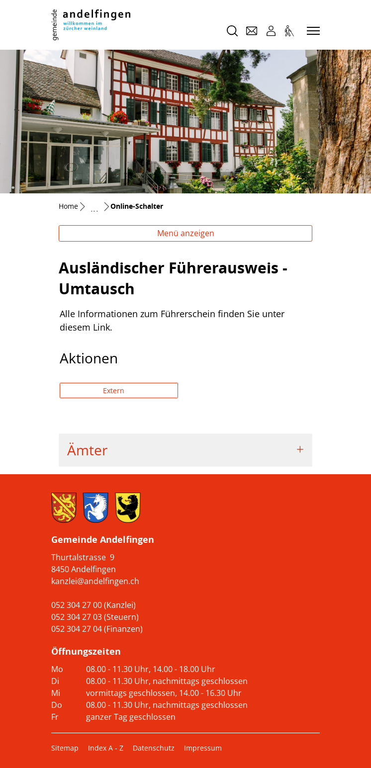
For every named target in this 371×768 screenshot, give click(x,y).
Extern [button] (114, 390)
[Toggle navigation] (312, 31)
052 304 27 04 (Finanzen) (97, 628)
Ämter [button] (87, 449)
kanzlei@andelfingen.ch (95, 581)
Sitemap (65, 748)
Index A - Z (105, 748)
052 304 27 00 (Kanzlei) (93, 604)
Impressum (203, 748)
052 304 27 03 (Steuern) (95, 616)
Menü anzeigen (185, 233)
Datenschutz (154, 748)
